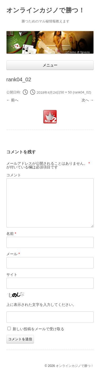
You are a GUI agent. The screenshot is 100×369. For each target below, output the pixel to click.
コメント (13, 175)
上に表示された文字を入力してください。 (41, 304)
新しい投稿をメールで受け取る (38, 329)
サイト (11, 274)
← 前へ (12, 100)
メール (13, 254)
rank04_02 (82, 92)
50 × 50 (66, 92)
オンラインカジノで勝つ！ (45, 10)
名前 (11, 233)
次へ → (88, 100)
